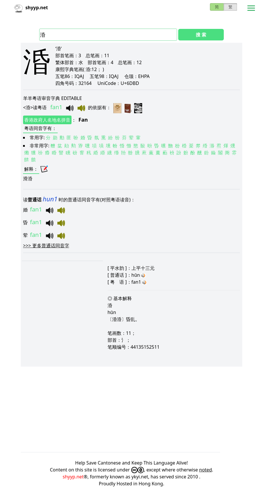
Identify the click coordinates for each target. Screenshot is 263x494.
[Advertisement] (131, 409)
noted (205, 470)
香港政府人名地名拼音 (47, 120)
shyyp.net (73, 476)
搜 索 (201, 34)
